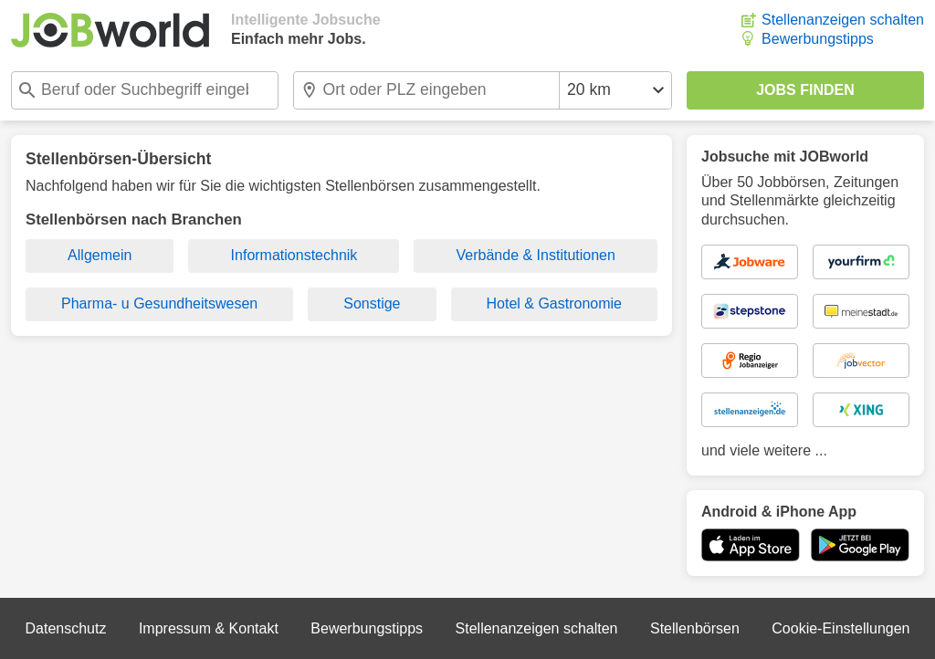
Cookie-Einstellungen (840, 628)
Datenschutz (65, 628)
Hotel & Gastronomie (555, 303)
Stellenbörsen (695, 628)
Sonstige (371, 303)
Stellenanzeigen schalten (843, 19)
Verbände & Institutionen (536, 255)
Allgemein (99, 255)
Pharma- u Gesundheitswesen (159, 303)
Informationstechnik (294, 255)
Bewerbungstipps (818, 39)
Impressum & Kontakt (208, 628)
